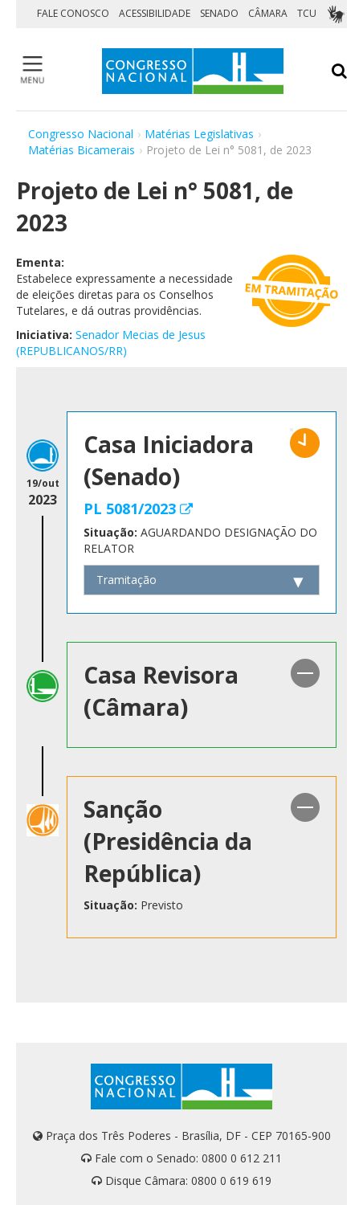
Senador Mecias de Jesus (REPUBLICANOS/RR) (111, 342)
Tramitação (126, 579)
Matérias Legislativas (199, 133)
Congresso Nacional (80, 133)
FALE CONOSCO (73, 13)
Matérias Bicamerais (81, 149)
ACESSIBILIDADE (154, 13)
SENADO (219, 13)
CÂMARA (268, 13)
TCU (306, 13)
